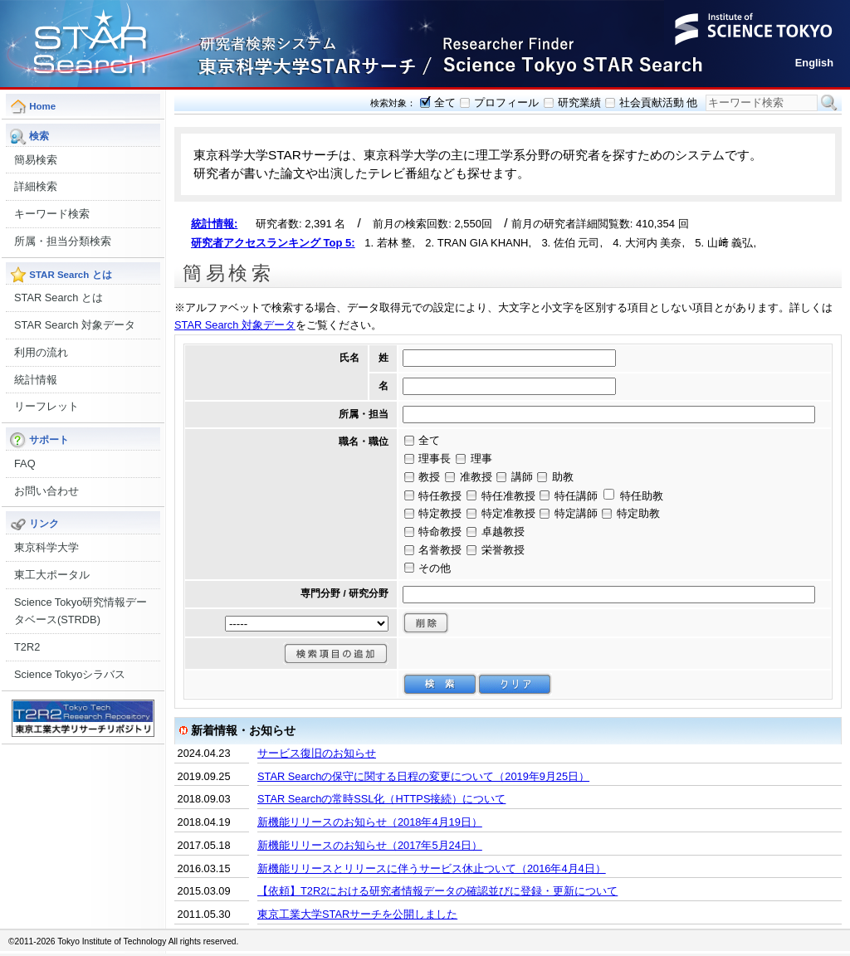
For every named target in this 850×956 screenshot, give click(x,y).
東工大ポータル (52, 574)
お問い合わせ (46, 491)
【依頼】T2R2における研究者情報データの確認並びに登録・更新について (437, 891)
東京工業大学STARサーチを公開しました (357, 914)
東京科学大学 (46, 547)
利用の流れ (41, 352)
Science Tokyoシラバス (69, 674)
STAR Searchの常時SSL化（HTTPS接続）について (381, 799)
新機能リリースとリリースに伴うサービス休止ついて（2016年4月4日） (431, 868)
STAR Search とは (58, 297)
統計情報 (35, 379)
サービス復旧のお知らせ (316, 753)
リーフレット (46, 406)
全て (445, 102)
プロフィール (506, 102)
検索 (829, 103)
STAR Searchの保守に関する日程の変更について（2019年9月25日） (423, 776)
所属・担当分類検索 (62, 241)
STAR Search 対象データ (74, 325)
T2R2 (27, 647)
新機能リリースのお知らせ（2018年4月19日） (369, 822)
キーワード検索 (52, 213)
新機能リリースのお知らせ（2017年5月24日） (369, 845)
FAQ (25, 463)
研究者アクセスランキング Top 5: (273, 243)
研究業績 (579, 102)
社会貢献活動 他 (658, 102)
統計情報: (214, 223)
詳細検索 (35, 186)
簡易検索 (35, 160)
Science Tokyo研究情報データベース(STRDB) (80, 611)
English (814, 62)
